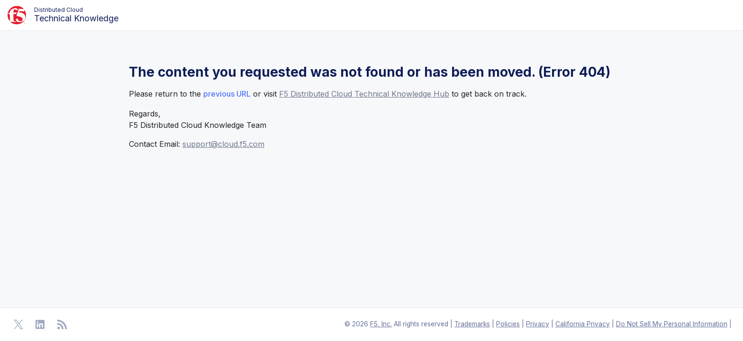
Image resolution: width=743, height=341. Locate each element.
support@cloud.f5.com (223, 144)
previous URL (227, 94)
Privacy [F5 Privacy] (537, 324)
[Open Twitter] (18, 324)
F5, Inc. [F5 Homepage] (381, 324)
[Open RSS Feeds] (62, 324)
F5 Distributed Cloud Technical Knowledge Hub (364, 94)
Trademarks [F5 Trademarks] (472, 324)
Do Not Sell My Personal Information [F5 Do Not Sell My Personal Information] (671, 324)
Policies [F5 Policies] (508, 324)
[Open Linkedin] (40, 324)
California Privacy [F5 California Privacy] (582, 324)
